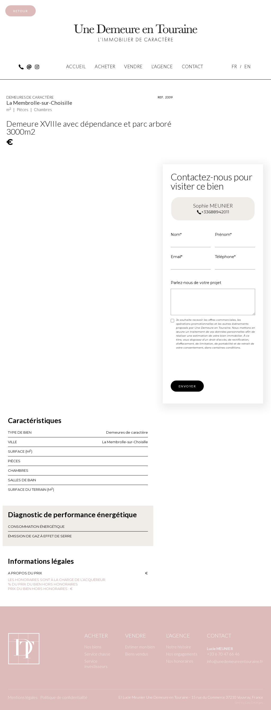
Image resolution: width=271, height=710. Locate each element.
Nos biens (92, 646)
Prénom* (223, 234)
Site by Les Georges (248, 702)
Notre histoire (178, 646)
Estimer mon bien (140, 646)
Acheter (105, 66)
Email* (176, 256)
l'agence (162, 66)
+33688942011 (215, 211)
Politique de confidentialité (63, 697)
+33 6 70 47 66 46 (223, 654)
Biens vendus (136, 654)
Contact (219, 635)
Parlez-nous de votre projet (196, 282)
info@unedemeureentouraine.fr (235, 661)
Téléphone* (225, 256)
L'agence (178, 635)
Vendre (135, 635)
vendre (133, 66)
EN (247, 66)
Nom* (176, 234)
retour (20, 11)
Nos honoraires (179, 661)
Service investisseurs (95, 664)
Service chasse (97, 654)
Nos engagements (181, 654)
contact (192, 66)
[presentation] (211, 365)
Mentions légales (23, 697)
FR (234, 66)
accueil (76, 66)
